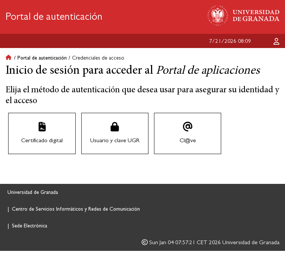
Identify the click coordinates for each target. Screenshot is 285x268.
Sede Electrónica (29, 226)
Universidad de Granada (32, 192)
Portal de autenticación (54, 17)
